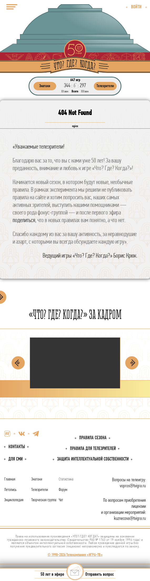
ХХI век (85, 91)
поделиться (24, 220)
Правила (93, 448)
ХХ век (64, 91)
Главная (9, 479)
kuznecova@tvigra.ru (130, 518)
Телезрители (39, 490)
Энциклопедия (13, 500)
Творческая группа (43, 500)
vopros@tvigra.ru (133, 486)
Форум (63, 490)
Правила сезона (93, 438)
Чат (61, 500)
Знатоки (36, 479)
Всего (75, 91)
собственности (93, 459)
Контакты (16, 446)
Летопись (10, 490)
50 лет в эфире (52, 575)
